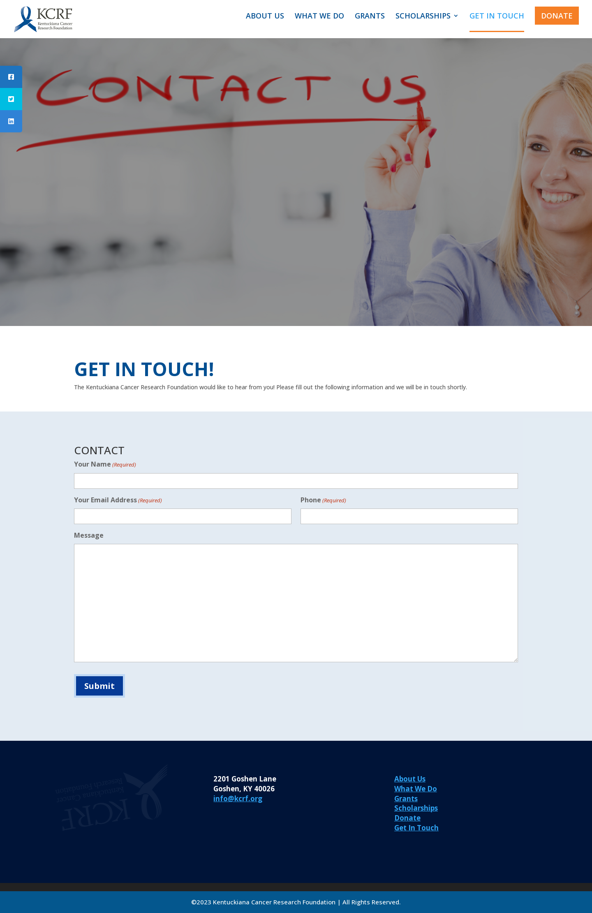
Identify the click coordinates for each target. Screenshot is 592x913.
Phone (323, 500)
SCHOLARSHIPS (423, 17)
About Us (410, 779)
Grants (406, 798)
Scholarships (416, 808)
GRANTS (370, 17)
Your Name (105, 465)
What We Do (415, 788)
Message (89, 535)
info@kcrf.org (237, 798)
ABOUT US (265, 17)
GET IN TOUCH (496, 17)
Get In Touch (416, 827)
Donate (407, 818)
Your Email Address (118, 500)
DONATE (557, 16)
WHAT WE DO (319, 17)
